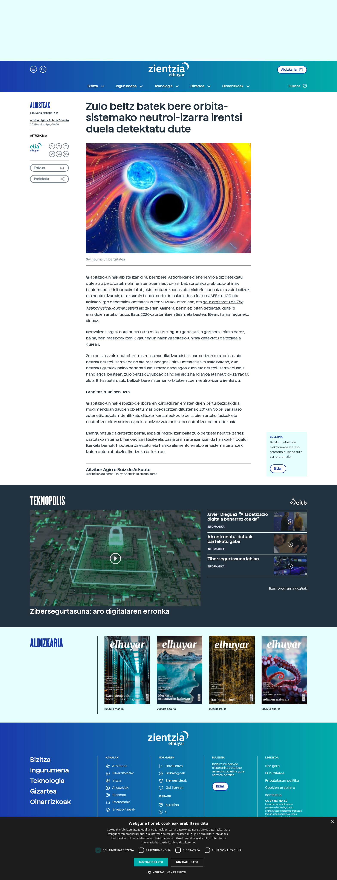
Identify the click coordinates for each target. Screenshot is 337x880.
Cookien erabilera (280, 788)
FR (65, 146)
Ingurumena (49, 770)
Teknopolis (47, 500)
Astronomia (38, 135)
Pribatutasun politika (282, 780)
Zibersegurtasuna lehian (233, 558)
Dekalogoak (172, 773)
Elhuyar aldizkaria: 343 (44, 112)
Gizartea (43, 791)
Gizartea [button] (200, 86)
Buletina (297, 86)
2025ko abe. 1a (166, 708)
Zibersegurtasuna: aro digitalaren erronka (100, 611)
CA (59, 154)
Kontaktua (273, 795)
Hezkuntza (171, 766)
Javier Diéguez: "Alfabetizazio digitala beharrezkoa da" (237, 517)
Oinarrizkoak (50, 802)
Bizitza (40, 759)
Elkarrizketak (120, 773)
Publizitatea (274, 773)
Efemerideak (173, 780)
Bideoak (116, 795)
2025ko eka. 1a (271, 708)
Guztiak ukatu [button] (187, 862)
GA (65, 154)
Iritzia (113, 780)
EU (52, 146)
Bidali (278, 469)
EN (52, 154)
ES (59, 146)
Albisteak (40, 105)
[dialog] (168, 848)
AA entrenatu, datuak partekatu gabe (230, 539)
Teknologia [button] (167, 86)
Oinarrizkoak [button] (236, 86)
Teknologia (47, 780)
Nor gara (272, 766)
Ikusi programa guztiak (288, 588)
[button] (33, 69)
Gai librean (171, 788)
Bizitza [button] (96, 86)
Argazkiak (117, 788)
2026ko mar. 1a (114, 708)
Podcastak (118, 802)
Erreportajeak (120, 809)
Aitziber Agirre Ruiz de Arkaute (49, 120)
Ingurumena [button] (129, 86)
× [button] (332, 821)
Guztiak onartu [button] (151, 862)
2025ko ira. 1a (217, 708)
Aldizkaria (292, 70)
